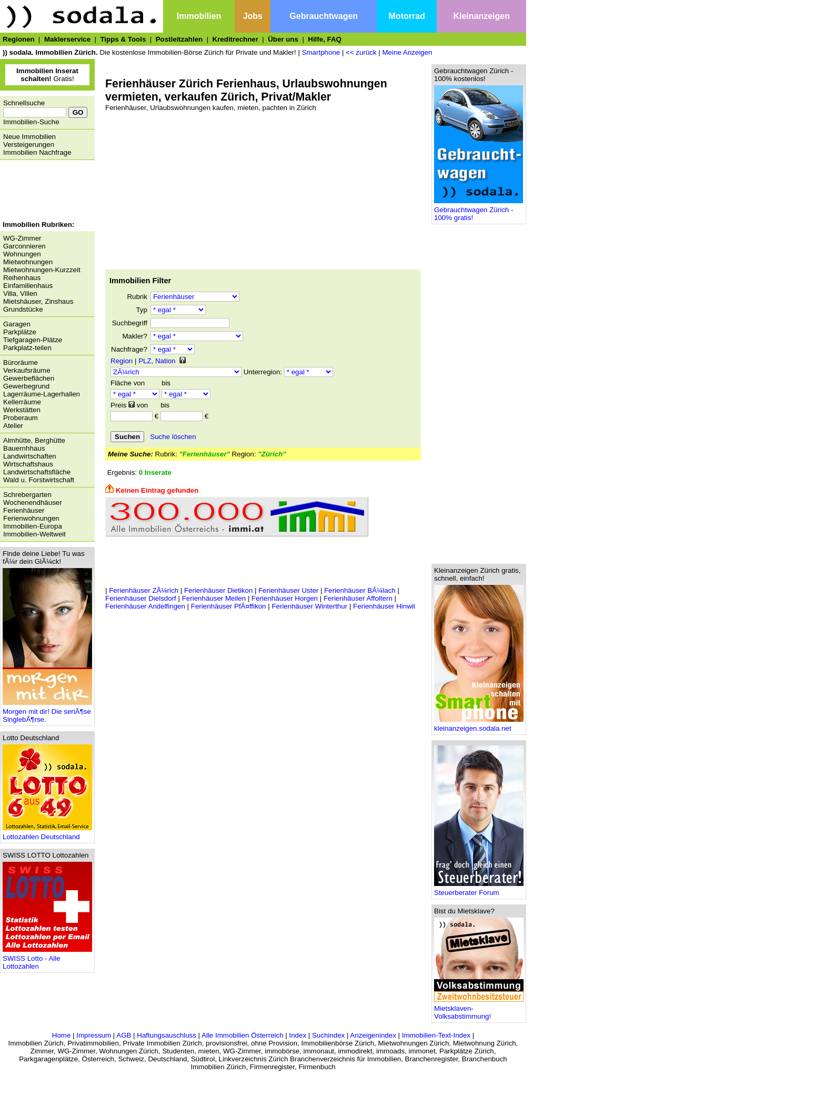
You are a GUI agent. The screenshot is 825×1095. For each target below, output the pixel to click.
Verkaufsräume (27, 370)
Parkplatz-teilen (27, 348)
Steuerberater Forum (479, 889)
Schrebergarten (27, 495)
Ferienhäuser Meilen (214, 598)
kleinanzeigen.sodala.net (479, 725)
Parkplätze (19, 332)
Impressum (93, 1035)
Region (121, 361)
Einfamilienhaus (28, 286)
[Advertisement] (45, 191)
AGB (123, 1035)
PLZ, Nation (156, 361)
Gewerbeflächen (28, 378)
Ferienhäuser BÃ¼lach (360, 590)
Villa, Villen (20, 293)
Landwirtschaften (29, 456)
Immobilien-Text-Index (436, 1035)
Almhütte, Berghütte (34, 440)
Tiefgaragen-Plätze (32, 340)
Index (297, 1035)
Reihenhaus (22, 278)
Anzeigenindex (373, 1035)
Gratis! (47, 75)
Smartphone (321, 52)
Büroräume (20, 362)
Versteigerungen (28, 144)
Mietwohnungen (28, 262)
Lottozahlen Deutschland (47, 834)
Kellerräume (22, 402)
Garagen (17, 324)
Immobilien (199, 16)
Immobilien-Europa (32, 526)
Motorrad (407, 16)
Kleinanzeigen (481, 16)
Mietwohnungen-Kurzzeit (42, 270)
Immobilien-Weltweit (34, 534)
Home (61, 1035)
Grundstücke (23, 309)
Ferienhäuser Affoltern (358, 598)
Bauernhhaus (24, 448)
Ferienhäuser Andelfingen (145, 606)
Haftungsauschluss (166, 1035)
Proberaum (20, 418)
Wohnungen (22, 254)
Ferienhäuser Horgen (284, 598)
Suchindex (328, 1035)
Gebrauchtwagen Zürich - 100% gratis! (478, 211)
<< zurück (361, 52)
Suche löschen (173, 437)
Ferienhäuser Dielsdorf (140, 598)
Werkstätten (22, 410)
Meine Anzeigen (407, 52)
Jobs (253, 16)
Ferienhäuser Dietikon (218, 590)
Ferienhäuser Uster (288, 590)
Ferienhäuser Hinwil (384, 606)
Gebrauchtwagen (323, 16)
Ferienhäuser (24, 510)
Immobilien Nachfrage (37, 152)
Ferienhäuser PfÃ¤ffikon (228, 606)
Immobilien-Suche (31, 122)
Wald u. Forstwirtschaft (38, 480)
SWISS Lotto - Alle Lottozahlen (47, 959)
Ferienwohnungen (31, 518)
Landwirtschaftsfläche (37, 472)
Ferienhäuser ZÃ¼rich (143, 590)
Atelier (13, 426)
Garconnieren (24, 246)
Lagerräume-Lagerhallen (41, 394)
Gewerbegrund (26, 386)
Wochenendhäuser (32, 502)
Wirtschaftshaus (28, 464)
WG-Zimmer (22, 238)
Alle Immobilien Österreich (243, 1035)
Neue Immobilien (29, 137)
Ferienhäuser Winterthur (309, 606)
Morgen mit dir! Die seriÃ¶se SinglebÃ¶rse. (47, 712)
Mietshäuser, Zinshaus (38, 301)
